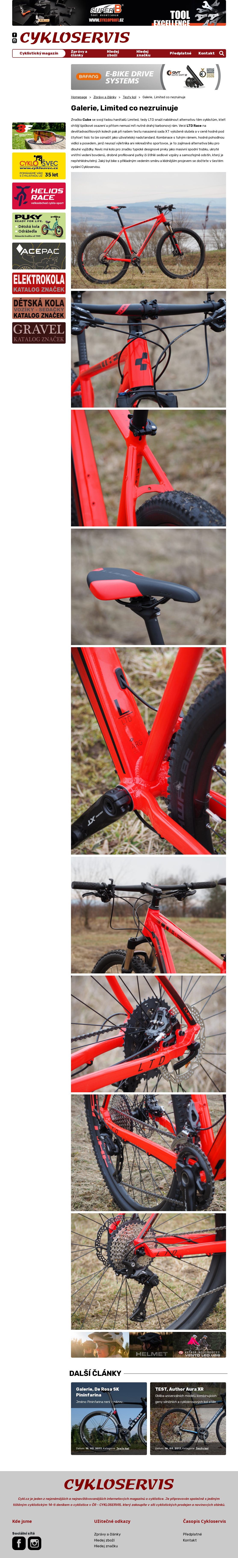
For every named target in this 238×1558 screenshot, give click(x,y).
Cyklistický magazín (39, 53)
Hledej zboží (113, 53)
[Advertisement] (39, 91)
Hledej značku (143, 53)
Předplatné (180, 53)
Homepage (79, 97)
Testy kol (129, 97)
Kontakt (206, 53)
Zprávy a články (79, 53)
